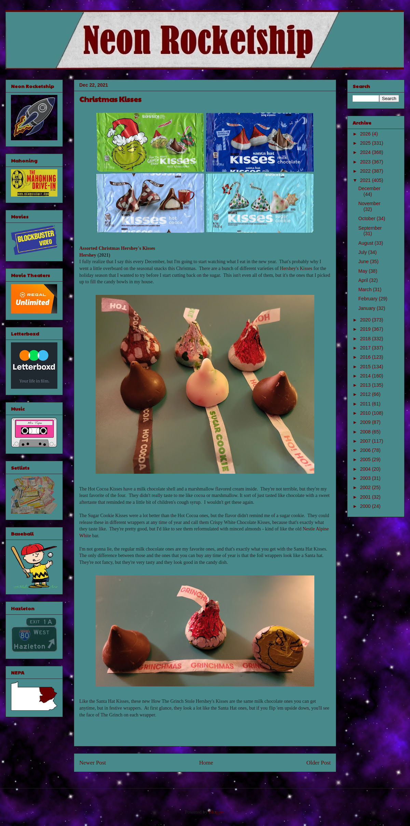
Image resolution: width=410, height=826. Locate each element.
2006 (366, 450)
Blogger (216, 812)
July (363, 252)
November (369, 203)
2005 (366, 459)
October (367, 218)
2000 (366, 506)
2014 (366, 376)
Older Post (318, 762)
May (363, 271)
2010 (366, 413)
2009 (366, 422)
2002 (366, 487)
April (363, 280)
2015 (366, 366)
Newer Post (92, 762)
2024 (366, 152)
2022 (366, 171)
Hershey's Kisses (296, 268)
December (369, 188)
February (368, 298)
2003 (366, 478)
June (364, 261)
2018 (366, 338)
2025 (366, 143)
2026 (366, 134)
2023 (366, 162)
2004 (366, 469)
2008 (366, 432)
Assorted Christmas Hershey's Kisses (117, 248)
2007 (366, 441)
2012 (366, 394)
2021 (366, 180)
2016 (366, 357)
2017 (366, 348)
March (365, 289)
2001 (366, 497)
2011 (366, 404)
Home (206, 762)
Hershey (87, 255)
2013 (366, 385)
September (370, 228)
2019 (366, 329)
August (366, 243)
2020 (366, 320)
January (367, 308)
